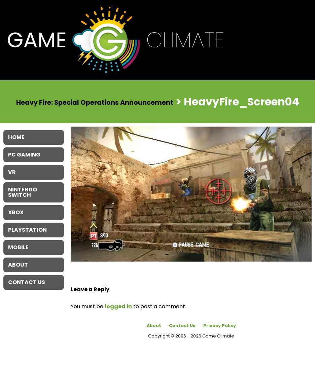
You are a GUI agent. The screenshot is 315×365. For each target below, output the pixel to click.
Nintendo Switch (22, 192)
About (154, 325)
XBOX (16, 212)
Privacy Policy (219, 325)
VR (12, 172)
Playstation (27, 230)
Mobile (18, 247)
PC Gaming (24, 154)
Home (16, 137)
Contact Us (182, 325)
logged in (118, 306)
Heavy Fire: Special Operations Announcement (94, 102)
